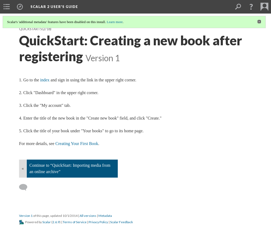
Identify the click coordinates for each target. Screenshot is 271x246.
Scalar (46, 222)
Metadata (105, 216)
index (45, 80)
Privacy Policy (98, 222)
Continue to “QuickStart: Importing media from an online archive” (69, 168)
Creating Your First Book (76, 143)
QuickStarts (30, 29)
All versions (88, 216)
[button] (251, 6)
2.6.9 (56, 222)
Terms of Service (75, 222)
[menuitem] (6, 6)
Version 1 (26, 216)
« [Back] (23, 168)
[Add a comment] (25, 187)
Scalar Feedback (121, 222)
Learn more (115, 22)
